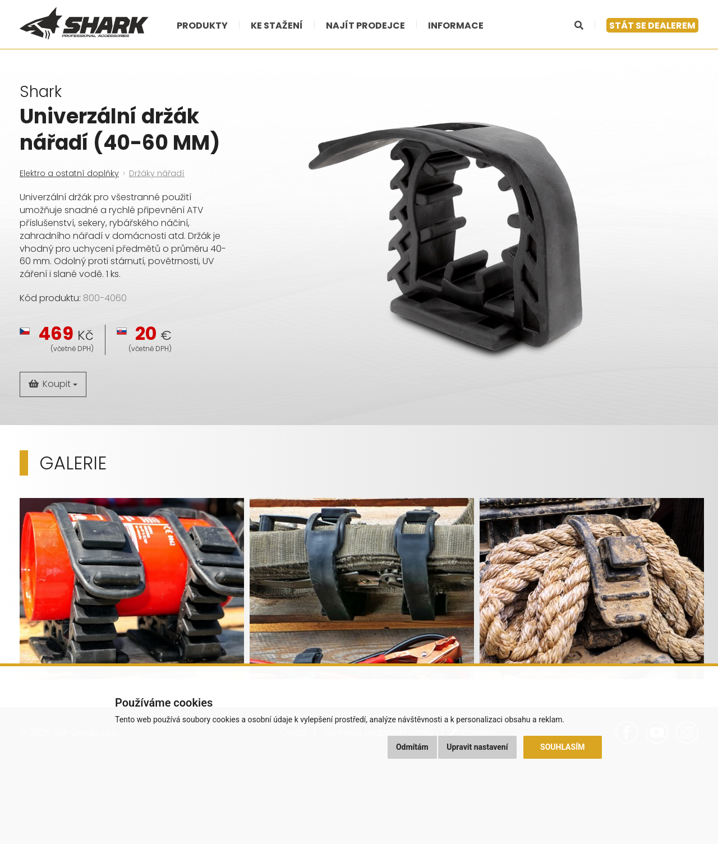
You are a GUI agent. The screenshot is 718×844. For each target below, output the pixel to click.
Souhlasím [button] (562, 746)
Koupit (53, 383)
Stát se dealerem (652, 25)
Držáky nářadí (157, 173)
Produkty (202, 25)
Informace (456, 25)
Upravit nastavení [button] (477, 746)
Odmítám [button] (412, 746)
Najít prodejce (365, 25)
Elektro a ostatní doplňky (69, 173)
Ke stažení (277, 25)
